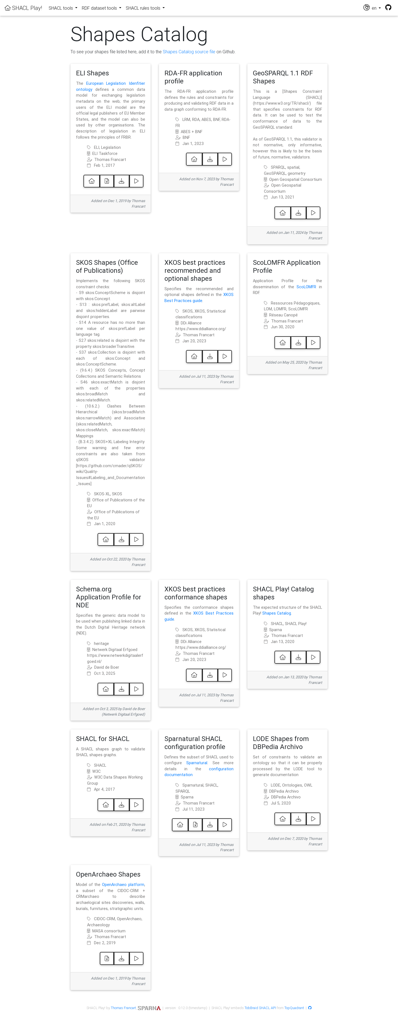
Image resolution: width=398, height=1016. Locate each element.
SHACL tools (61, 8)
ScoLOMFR (306, 286)
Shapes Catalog (276, 613)
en (370, 7)
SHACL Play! (23, 7)
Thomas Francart (123, 1008)
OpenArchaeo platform (123, 884)
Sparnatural (196, 762)
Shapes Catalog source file (189, 51)
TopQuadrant (294, 1008)
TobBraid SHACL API (260, 1008)
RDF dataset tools (100, 8)
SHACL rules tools (143, 8)
